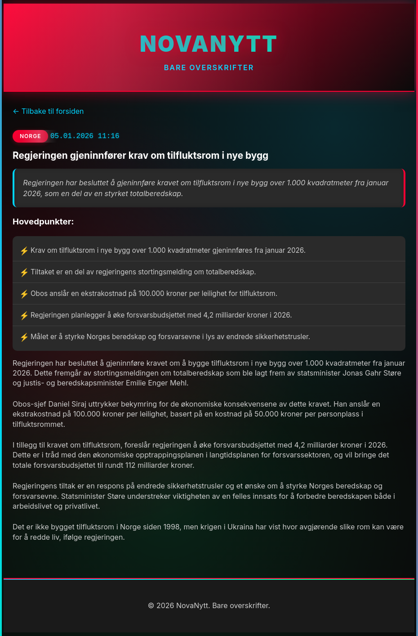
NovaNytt (209, 44)
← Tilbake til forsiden (48, 111)
